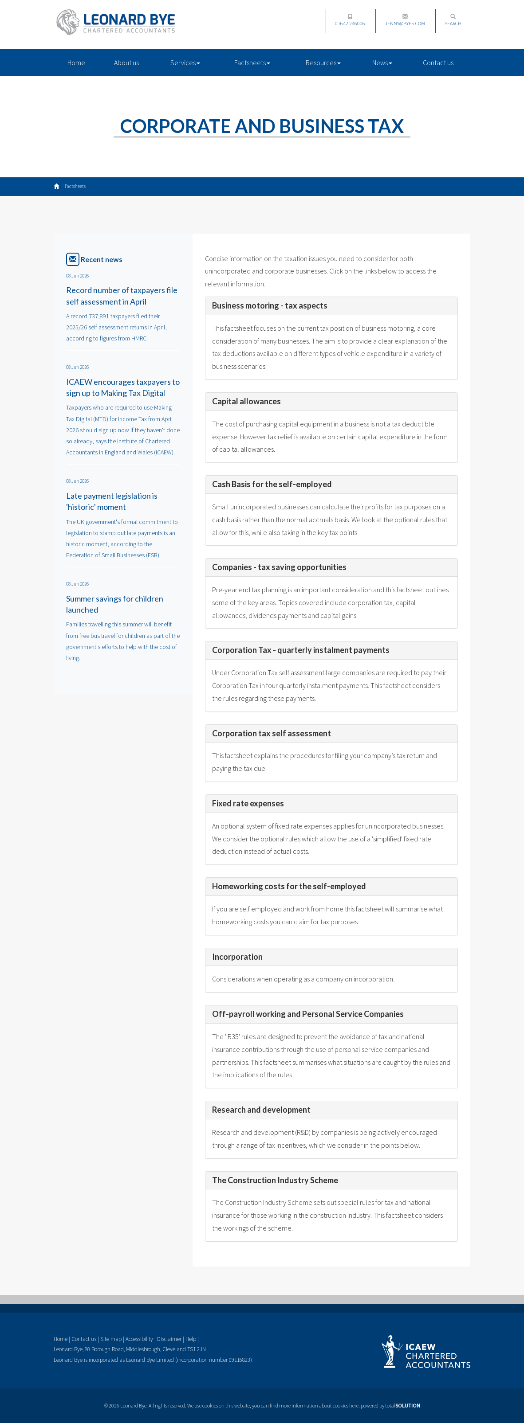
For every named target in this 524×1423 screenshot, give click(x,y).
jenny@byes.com (405, 20)
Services (185, 62)
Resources (323, 62)
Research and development (261, 1109)
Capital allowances (246, 401)
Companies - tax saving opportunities (279, 567)
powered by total (390, 1405)
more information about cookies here (319, 1405)
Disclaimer (169, 1339)
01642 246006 (350, 20)
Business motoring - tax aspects (269, 305)
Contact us (438, 62)
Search (453, 20)
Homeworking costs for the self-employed (289, 886)
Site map (111, 1339)
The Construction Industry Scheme (275, 1180)
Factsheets (252, 62)
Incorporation (237, 957)
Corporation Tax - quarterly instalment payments (301, 650)
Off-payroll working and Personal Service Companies (308, 1014)
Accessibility (139, 1339)
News (382, 62)
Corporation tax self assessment (271, 733)
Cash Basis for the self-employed (272, 484)
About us (126, 62)
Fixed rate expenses (248, 803)
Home (76, 62)
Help (190, 1339)
